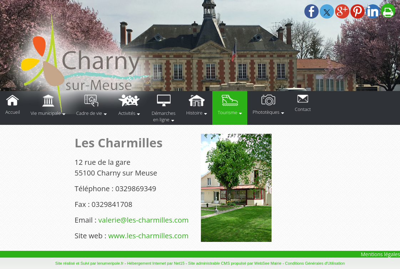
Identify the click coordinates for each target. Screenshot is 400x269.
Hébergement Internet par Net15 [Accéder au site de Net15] (155, 263)
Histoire (194, 113)
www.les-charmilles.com (148, 235)
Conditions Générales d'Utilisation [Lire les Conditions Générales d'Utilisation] (315, 263)
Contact (303, 109)
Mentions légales (380, 254)
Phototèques (266, 112)
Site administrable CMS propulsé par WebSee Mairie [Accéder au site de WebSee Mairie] (235, 263)
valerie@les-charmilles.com (143, 220)
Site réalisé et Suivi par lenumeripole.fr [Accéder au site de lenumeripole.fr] (89, 263)
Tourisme (227, 112)
